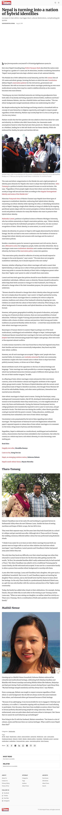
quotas (27, 741)
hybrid (20, 739)
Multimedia (12, 731)
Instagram (6, 801)
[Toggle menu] (58, 3)
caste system (50, 736)
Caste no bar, (6, 453)
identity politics (31, 739)
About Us (4, 778)
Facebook (5, 793)
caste (45, 736)
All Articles (45, 780)
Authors (24, 783)
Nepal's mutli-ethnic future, (11, 462)
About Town (25, 786)
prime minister (26, 736)
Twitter (5, 795)
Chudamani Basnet (7, 739)
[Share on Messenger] (15, 745)
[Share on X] (7, 745)
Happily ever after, (8, 448)
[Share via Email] (34, 745)
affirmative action (11, 246)
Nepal (7, 736)
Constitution (52, 80)
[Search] (55, 3)
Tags (23, 780)
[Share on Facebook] (11, 745)
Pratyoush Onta (14, 199)
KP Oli (3, 736)
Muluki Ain (40, 736)
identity (25, 739)
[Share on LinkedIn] (19, 745)
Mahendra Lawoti (8, 219)
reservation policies (19, 83)
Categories (25, 778)
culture (19, 736)
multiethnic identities (25, 248)
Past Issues (45, 778)
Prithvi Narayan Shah (32, 68)
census (50, 78)
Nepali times (13, 736)
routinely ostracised (31, 357)
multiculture (5, 741)
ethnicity (15, 739)
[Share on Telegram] (27, 745)
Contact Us (5, 780)
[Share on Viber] (30, 745)
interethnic (39, 739)
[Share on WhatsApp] (23, 745)
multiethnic (12, 741)
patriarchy (33, 736)
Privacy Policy (6, 783)
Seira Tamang (45, 741)
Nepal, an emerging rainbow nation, (14, 457)
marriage (55, 739)
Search (44, 786)
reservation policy (26, 251)
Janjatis (4, 338)
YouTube (5, 798)
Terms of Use (5, 786)
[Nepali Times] (5, 809)
